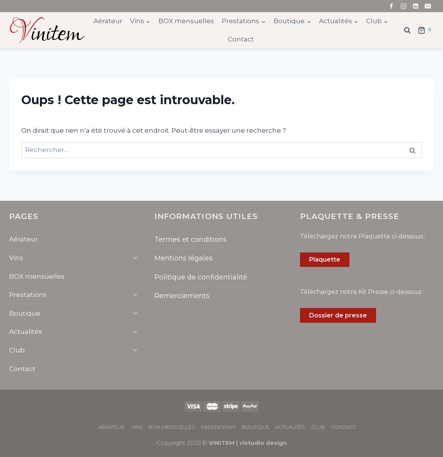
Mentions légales (183, 258)
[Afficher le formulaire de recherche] (407, 30)
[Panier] (426, 30)
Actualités (25, 331)
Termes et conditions (190, 239)
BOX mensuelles (186, 21)
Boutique (24, 313)
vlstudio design (263, 442)
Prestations (28, 294)
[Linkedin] (416, 6)
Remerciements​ (182, 296)
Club (17, 350)
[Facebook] (391, 6)
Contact (241, 39)
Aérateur (108, 21)
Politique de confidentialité (200, 277)
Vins (16, 258)
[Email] (428, 6)
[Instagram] (403, 6)
